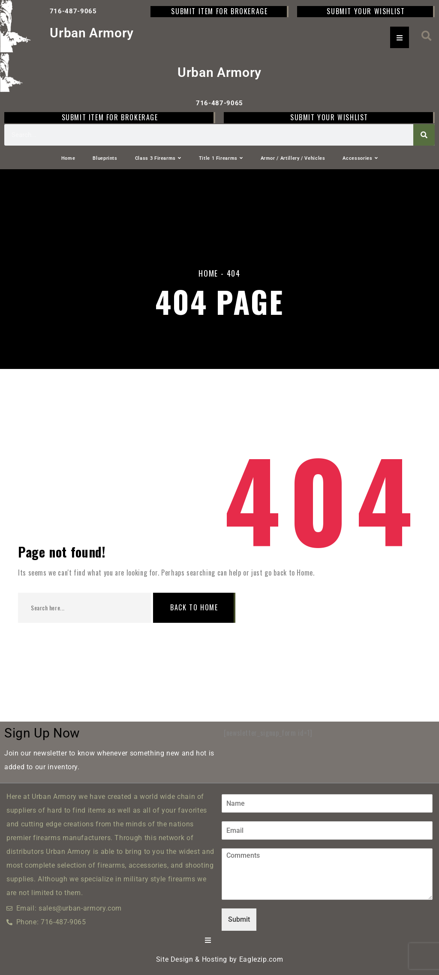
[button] (427, 36)
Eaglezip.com (261, 959)
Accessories (360, 158)
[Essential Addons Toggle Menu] (399, 37)
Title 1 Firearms (221, 158)
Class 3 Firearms (158, 158)
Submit (239, 919)
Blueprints (105, 158)
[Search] (424, 135)
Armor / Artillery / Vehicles (293, 158)
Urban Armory (92, 32)
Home (68, 158)
